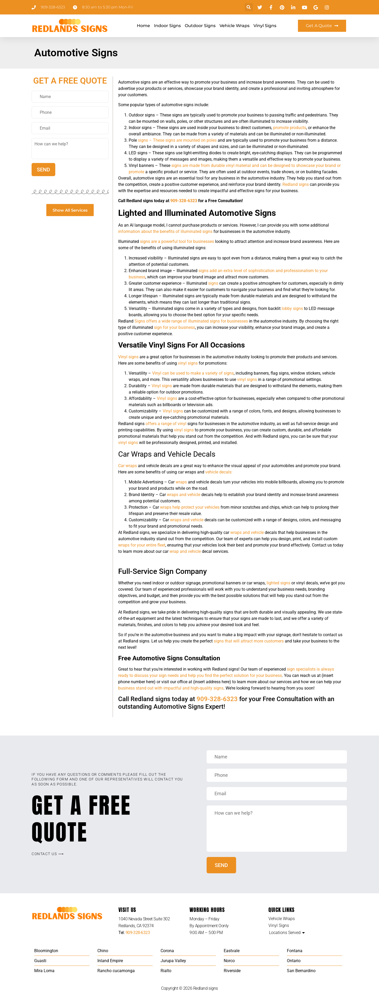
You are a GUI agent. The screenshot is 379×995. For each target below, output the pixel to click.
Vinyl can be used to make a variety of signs (193, 373)
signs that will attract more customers (249, 641)
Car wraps (127, 465)
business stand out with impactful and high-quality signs (170, 688)
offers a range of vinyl (165, 423)
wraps (181, 481)
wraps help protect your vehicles (190, 507)
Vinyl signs (128, 356)
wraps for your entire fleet (141, 545)
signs (213, 283)
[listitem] (154, 922)
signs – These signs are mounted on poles (177, 140)
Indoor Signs (167, 25)
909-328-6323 (183, 200)
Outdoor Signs (200, 25)
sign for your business (174, 327)
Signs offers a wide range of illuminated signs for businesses (191, 321)
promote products (289, 127)
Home (143, 25)
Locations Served (285, 932)
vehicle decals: (218, 472)
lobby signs (292, 308)
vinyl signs (188, 363)
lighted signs (278, 582)
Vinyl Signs (264, 25)
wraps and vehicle (183, 494)
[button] (249, 7)
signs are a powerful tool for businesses (177, 241)
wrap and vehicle (185, 551)
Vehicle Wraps (235, 25)
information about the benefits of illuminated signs (165, 231)
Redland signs (295, 184)
